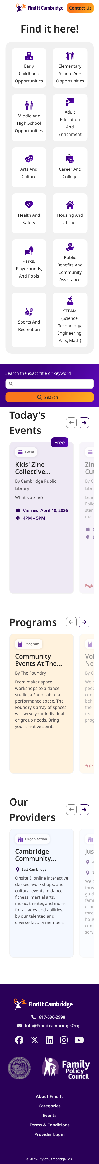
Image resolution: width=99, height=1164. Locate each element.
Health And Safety (29, 212)
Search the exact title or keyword (38, 373)
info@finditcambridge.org (52, 1025)
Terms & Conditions (50, 1125)
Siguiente (84, 422)
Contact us (80, 8)
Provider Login (49, 1134)
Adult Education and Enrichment (70, 117)
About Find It (49, 1096)
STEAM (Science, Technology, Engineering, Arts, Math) (70, 319)
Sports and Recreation (29, 319)
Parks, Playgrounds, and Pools (29, 262)
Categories (50, 1106)
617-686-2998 (52, 1017)
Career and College (70, 166)
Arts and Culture (28, 166)
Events (49, 1115)
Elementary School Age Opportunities (70, 67)
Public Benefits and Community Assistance (70, 263)
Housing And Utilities (70, 212)
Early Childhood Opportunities (29, 67)
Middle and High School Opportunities (29, 117)
